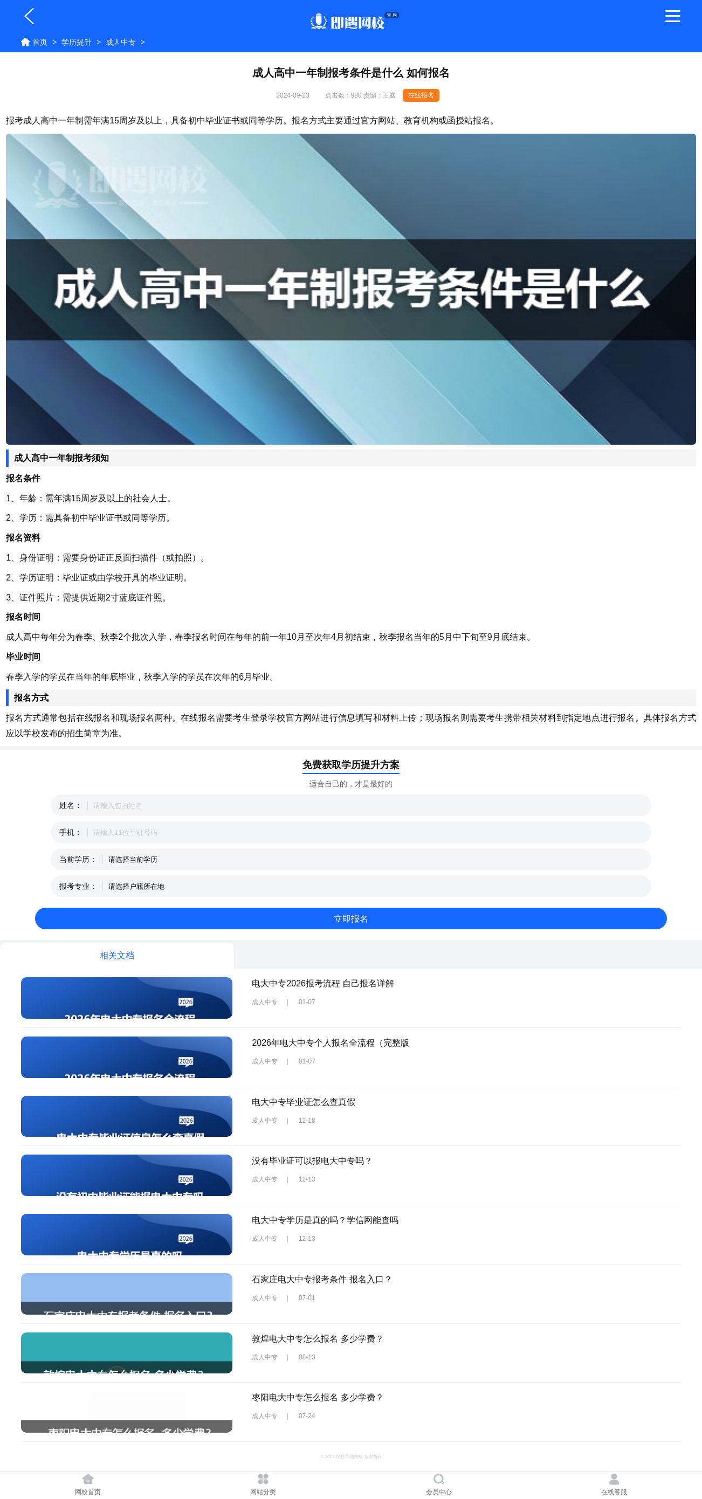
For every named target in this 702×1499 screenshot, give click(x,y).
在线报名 (421, 95)
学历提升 (76, 42)
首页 (39, 42)
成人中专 (121, 42)
